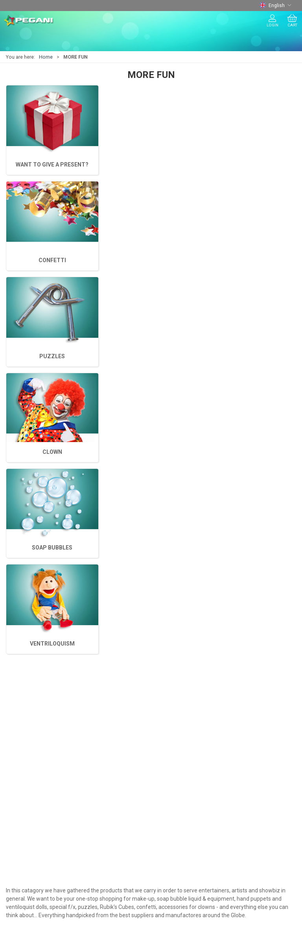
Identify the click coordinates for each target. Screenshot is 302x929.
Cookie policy (24, 819)
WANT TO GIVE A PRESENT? (249, 260)
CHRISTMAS (23, 714)
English (275, 5)
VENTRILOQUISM (52, 164)
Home (46, 57)
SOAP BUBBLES (151, 164)
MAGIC (16, 680)
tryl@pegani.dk (24, 630)
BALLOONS (21, 703)
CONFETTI (151, 260)
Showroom (21, 797)
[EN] (29, 21)
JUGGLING (21, 691)
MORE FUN (21, 736)
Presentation (24, 785)
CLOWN (250, 164)
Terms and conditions (35, 774)
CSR (12, 808)
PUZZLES (52, 260)
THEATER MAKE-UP (31, 725)
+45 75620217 (24, 622)
